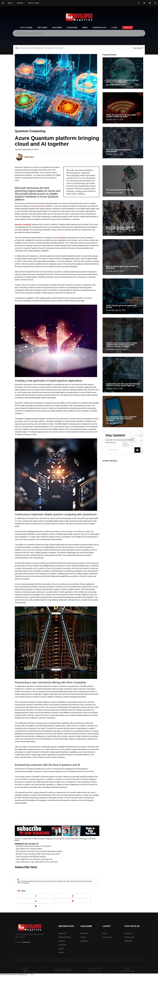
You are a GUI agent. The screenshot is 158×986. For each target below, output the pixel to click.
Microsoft (61, 881)
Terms (61, 949)
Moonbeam (26, 942)
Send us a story (33, 3)
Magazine (57, 27)
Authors (62, 941)
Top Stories (26, 27)
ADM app (128, 941)
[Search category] (142, 36)
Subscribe (72, 27)
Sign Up (127, 27)
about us (62, 933)
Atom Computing (23, 883)
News (85, 27)
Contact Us (129, 933)
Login (114, 27)
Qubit (80, 881)
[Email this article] (36, 906)
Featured (42, 27)
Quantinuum (87, 881)
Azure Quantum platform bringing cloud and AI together (37, 881)
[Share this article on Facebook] (36, 896)
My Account (129, 937)
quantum (63, 237)
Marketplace (99, 27)
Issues (83, 937)
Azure (36, 206)
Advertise (62, 945)
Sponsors (84, 941)
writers (10, 3)
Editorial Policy (65, 937)
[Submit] (153, 36)
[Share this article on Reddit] (73, 901)
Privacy (62, 952)
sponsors (20, 3)
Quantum (74, 881)
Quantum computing (23, 224)
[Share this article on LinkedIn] (36, 901)
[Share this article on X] (73, 896)
